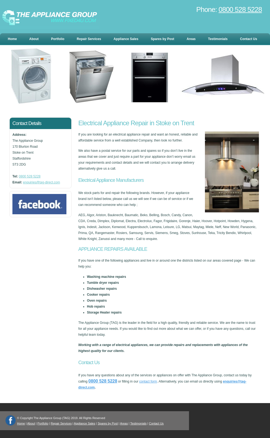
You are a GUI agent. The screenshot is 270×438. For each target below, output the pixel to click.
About (34, 39)
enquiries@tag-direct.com (41, 182)
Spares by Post (162, 39)
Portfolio (57, 39)
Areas (191, 39)
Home (12, 39)
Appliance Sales (125, 39)
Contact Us (248, 39)
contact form (148, 381)
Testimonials (218, 39)
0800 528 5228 (240, 9)
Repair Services (89, 39)
